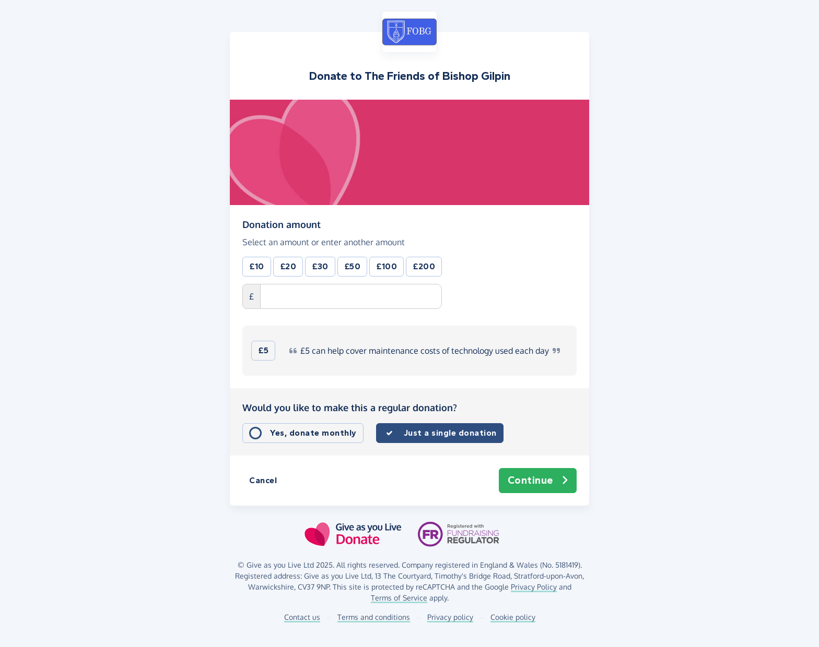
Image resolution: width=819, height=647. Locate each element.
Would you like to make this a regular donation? (349, 407)
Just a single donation (450, 433)
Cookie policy (512, 617)
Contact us (302, 617)
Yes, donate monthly (313, 433)
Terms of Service (399, 597)
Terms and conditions (373, 617)
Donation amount (281, 224)
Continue (538, 480)
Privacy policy (450, 617)
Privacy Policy (534, 586)
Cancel (263, 480)
